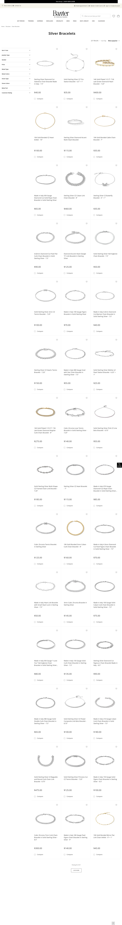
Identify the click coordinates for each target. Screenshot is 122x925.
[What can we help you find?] (95, 16)
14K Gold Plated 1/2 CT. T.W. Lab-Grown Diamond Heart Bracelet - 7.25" (103, 81)
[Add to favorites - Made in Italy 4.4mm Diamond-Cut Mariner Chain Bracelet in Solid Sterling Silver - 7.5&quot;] (116, 281)
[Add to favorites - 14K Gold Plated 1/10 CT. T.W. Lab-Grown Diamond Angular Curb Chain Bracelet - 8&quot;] (57, 398)
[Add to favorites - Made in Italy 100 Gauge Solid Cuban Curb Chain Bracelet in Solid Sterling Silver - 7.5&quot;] (116, 572)
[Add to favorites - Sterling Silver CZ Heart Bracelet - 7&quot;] (86, 456)
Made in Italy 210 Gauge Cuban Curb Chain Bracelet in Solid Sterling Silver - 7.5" (104, 721)
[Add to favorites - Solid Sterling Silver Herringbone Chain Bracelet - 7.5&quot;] (116, 223)
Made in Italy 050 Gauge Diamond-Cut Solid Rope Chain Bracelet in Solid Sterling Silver (45, 198)
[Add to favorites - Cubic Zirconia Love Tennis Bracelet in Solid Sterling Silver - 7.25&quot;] (86, 398)
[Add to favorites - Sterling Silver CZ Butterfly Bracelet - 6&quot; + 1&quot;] (116, 165)
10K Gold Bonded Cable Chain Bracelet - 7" (104, 138)
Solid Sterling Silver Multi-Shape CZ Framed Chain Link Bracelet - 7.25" (46, 488)
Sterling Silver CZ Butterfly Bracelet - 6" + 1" (102, 197)
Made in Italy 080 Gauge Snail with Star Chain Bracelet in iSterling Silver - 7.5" (74, 372)
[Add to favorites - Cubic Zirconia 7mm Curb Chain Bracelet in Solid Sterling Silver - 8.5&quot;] (57, 805)
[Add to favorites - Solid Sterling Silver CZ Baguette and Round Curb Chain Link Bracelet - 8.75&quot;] (57, 746)
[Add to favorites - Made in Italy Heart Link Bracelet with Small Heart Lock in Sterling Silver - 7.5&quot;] (57, 572)
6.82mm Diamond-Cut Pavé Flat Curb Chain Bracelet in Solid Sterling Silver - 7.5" (45, 256)
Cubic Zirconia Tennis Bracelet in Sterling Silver (45, 545)
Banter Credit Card (96, 6)
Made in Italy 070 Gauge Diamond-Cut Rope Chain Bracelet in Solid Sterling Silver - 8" (105, 488)
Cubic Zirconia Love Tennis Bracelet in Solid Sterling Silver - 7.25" (75, 430)
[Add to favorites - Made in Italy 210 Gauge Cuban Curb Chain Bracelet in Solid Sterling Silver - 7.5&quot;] (116, 688)
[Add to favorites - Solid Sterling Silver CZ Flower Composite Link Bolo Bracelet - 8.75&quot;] (86, 688)
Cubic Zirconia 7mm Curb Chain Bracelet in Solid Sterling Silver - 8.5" (46, 837)
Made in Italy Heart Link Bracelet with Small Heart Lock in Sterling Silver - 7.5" (46, 605)
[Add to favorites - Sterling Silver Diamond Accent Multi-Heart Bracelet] (86, 107)
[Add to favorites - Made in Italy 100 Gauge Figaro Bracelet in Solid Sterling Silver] (86, 281)
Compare (40, 99)
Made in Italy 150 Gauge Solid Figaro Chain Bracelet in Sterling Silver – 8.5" (105, 779)
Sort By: (103, 41)
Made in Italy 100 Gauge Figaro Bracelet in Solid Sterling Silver (75, 313)
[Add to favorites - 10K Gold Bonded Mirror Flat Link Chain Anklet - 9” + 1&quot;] (116, 805)
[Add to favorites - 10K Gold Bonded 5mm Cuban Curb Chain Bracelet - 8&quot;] (86, 514)
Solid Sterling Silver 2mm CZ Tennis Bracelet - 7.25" (44, 313)
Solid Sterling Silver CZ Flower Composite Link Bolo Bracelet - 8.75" (75, 721)
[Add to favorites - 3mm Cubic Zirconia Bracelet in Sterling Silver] (86, 572)
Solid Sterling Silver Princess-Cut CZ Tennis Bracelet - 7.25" (76, 778)
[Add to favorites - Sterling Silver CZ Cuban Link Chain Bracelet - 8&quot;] (86, 165)
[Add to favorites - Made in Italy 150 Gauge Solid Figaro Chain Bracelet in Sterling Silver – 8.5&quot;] (116, 746)
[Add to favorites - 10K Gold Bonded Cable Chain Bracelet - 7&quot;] (116, 107)
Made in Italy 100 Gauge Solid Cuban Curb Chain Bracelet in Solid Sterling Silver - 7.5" (104, 605)
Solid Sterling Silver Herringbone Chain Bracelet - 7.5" (105, 255)
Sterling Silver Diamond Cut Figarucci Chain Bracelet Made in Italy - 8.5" (105, 663)
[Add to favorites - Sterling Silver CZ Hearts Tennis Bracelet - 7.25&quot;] (57, 339)
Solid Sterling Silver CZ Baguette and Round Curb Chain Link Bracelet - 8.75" (46, 779)
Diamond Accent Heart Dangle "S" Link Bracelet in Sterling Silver (75, 256)
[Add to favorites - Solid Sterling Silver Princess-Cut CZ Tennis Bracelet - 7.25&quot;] (86, 746)
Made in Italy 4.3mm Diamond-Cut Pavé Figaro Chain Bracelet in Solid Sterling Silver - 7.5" (104, 546)
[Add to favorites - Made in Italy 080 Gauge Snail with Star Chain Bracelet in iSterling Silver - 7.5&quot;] (86, 339)
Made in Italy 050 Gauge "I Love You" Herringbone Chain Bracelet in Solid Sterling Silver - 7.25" (46, 663)
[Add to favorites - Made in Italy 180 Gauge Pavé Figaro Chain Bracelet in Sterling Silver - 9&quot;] (86, 805)
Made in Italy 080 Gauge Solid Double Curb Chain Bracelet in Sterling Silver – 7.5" (45, 721)
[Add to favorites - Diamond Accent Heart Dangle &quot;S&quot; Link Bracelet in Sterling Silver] (86, 223)
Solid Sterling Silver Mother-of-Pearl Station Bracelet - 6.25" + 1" (104, 372)
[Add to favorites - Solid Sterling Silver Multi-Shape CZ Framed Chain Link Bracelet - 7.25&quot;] (57, 456)
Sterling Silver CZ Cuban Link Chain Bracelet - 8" (74, 197)
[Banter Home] (61, 14)
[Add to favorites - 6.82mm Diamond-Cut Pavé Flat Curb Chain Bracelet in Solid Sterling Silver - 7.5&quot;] (57, 223)
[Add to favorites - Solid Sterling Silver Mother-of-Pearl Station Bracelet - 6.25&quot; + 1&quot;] (116, 339)
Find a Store (7, 5)
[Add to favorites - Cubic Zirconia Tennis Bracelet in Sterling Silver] (57, 514)
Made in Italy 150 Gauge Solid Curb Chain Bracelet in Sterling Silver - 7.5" (75, 663)
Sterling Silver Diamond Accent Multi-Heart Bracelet (75, 138)
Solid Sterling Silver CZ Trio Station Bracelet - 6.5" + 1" (74, 80)
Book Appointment (81, 6)
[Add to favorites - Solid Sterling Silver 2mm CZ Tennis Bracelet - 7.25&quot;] (57, 281)
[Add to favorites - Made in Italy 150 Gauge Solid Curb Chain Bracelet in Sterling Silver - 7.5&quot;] (86, 630)
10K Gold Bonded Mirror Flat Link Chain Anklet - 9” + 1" (103, 836)
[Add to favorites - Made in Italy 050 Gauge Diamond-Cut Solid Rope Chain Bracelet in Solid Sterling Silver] (57, 165)
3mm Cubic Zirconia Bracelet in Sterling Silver (75, 604)
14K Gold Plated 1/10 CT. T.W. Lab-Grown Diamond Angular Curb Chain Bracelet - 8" (45, 430)
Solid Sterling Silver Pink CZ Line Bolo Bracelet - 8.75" (105, 429)
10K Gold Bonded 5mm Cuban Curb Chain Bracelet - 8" (75, 545)
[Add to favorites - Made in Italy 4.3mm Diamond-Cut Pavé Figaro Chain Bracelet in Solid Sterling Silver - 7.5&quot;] (116, 514)
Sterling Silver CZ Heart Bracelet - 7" (75, 487)
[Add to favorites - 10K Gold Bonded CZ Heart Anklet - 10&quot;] (57, 107)
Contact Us (18, 5)
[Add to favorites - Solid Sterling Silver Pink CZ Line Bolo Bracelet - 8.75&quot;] (116, 398)
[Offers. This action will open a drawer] (119, 465)
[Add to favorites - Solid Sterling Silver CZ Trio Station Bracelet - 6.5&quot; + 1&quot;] (86, 49)
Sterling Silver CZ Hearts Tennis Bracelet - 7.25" (45, 371)
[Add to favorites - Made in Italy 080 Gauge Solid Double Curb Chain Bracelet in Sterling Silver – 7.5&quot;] (57, 688)
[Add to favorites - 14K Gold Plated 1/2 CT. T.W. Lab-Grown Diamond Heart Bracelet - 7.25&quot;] (116, 49)
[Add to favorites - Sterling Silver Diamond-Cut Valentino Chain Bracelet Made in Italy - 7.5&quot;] (57, 49)
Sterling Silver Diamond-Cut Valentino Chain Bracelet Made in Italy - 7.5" (45, 81)
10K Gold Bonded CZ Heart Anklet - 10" (44, 138)
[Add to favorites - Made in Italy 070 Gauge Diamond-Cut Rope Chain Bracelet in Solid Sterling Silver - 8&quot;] (116, 456)
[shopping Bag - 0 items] (118, 16)
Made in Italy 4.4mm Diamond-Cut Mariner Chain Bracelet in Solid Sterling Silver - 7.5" (104, 314)
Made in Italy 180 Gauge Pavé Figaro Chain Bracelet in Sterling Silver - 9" (75, 837)
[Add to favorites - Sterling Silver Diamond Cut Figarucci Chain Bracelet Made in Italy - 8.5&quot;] (116, 630)
